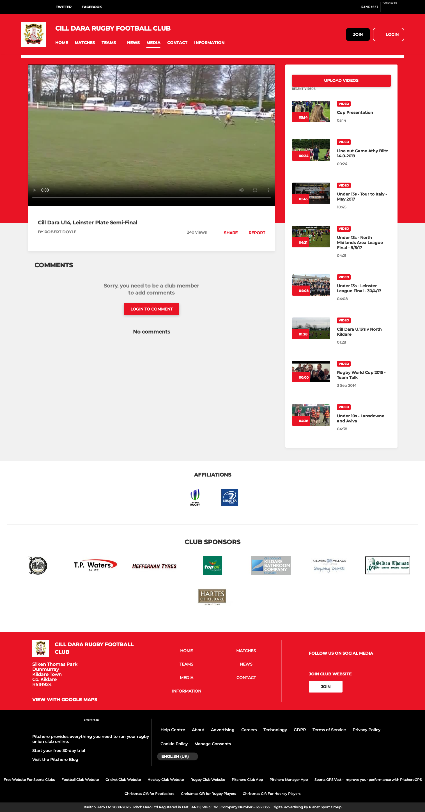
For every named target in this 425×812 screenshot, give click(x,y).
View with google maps (64, 700)
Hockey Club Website (166, 780)
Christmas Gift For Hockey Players (271, 794)
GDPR (300, 729)
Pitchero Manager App (289, 780)
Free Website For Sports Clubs (29, 780)
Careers (249, 729)
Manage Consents (212, 743)
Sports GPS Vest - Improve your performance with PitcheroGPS (368, 780)
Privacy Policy (366, 729)
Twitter (64, 7)
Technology (275, 729)
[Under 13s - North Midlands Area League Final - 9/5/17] (311, 243)
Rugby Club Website (207, 780)
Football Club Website (80, 780)
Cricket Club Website (123, 780)
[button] (61, 42)
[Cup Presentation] (311, 118)
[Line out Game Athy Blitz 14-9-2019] (311, 156)
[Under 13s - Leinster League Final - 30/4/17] (311, 292)
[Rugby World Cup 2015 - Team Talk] (311, 378)
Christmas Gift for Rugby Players (208, 794)
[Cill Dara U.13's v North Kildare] (311, 335)
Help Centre (172, 729)
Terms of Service (329, 729)
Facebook (92, 7)
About (198, 729)
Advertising (223, 729)
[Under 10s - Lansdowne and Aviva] (311, 422)
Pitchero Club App (247, 780)
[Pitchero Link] (393, 9)
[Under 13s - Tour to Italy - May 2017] (311, 200)
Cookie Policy (174, 743)
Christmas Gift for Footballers (149, 794)
